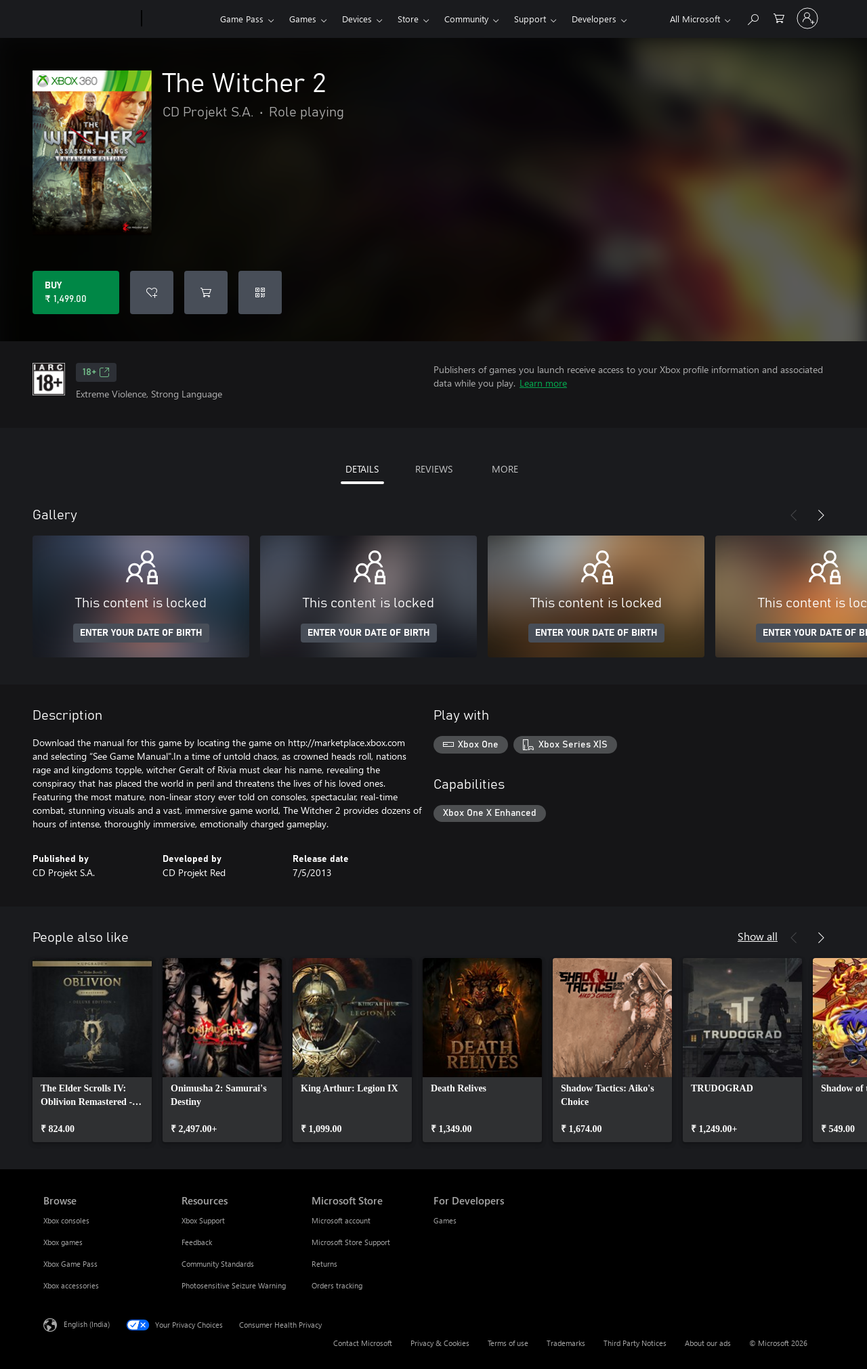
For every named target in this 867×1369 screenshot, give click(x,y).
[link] (92, 1050)
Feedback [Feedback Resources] (197, 1242)
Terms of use (508, 1343)
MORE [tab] (505, 468)
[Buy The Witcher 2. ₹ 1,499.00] (76, 292)
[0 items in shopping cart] (779, 17)
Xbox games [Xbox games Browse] (63, 1242)
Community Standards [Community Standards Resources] (218, 1263)
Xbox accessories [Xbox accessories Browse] (71, 1285)
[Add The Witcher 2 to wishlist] (151, 292)
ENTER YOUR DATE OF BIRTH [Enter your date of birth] (141, 633)
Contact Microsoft (362, 1343)
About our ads (708, 1343)
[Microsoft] (89, 19)
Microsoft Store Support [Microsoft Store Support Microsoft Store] (351, 1242)
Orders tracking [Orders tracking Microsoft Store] (337, 1285)
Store (408, 18)
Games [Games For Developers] (445, 1220)
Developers (594, 18)
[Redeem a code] (260, 292)
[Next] (820, 515)
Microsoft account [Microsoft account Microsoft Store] (341, 1220)
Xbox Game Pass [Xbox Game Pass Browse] (70, 1263)
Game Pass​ (241, 18)
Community (466, 18)
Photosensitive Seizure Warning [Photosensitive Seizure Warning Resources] (234, 1285)
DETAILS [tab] (362, 468)
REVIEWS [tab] (433, 468)
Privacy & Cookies (439, 1343)
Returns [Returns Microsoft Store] (324, 1263)
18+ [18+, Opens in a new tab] (96, 372)
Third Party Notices (635, 1343)
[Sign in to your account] (807, 18)
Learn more (543, 382)
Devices (357, 18)
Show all (758, 936)
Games (302, 18)
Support (530, 18)
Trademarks (566, 1343)
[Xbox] (179, 19)
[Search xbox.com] (752, 17)
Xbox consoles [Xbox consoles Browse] (66, 1220)
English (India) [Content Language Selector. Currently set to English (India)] (87, 1324)
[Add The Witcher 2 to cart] (206, 292)
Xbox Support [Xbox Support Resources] (203, 1220)
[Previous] (793, 515)
